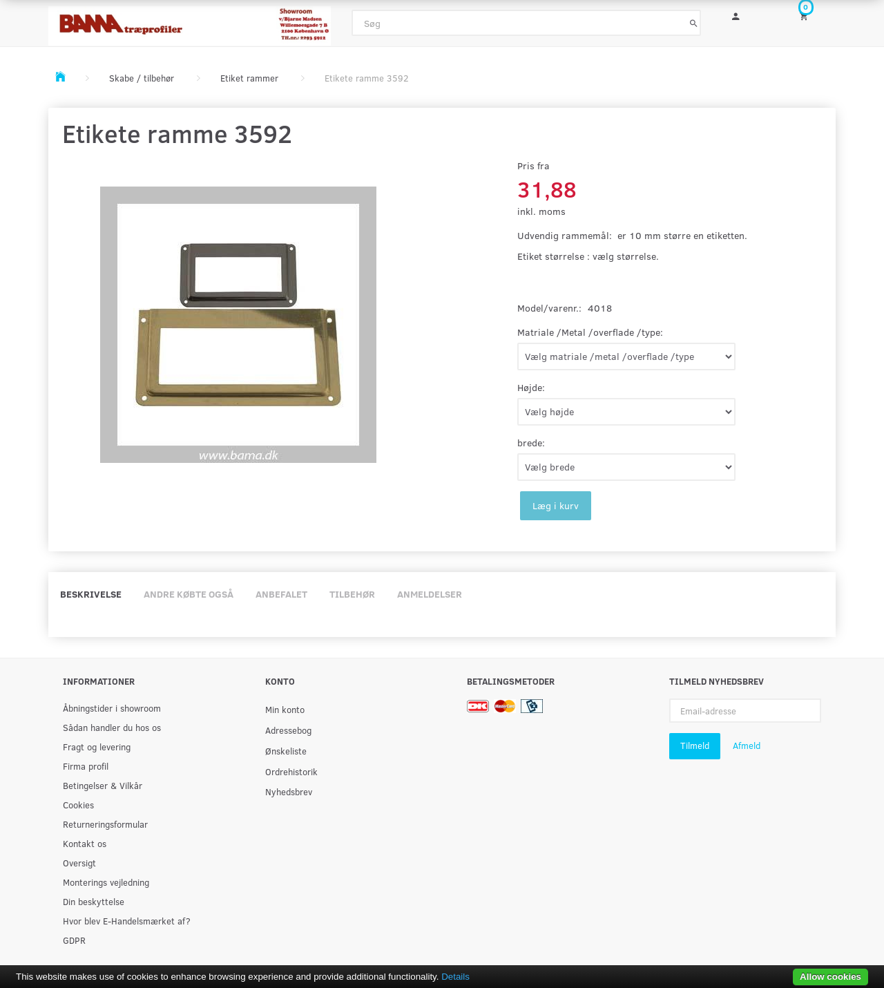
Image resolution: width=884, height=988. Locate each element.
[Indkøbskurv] (812, 15)
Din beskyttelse (93, 901)
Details (455, 976)
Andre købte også (188, 593)
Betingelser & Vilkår (102, 785)
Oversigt (79, 862)
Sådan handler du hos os (112, 727)
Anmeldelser (429, 593)
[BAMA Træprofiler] (189, 21)
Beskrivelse (91, 593)
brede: (531, 442)
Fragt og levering (97, 746)
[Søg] (694, 23)
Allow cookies (830, 976)
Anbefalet (281, 593)
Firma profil (85, 766)
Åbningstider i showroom (112, 708)
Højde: (531, 387)
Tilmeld (694, 745)
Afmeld (746, 745)
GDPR (74, 940)
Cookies (78, 804)
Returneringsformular (105, 824)
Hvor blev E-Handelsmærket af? (127, 921)
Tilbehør (352, 593)
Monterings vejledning (106, 882)
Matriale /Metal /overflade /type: (590, 332)
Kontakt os (84, 843)
